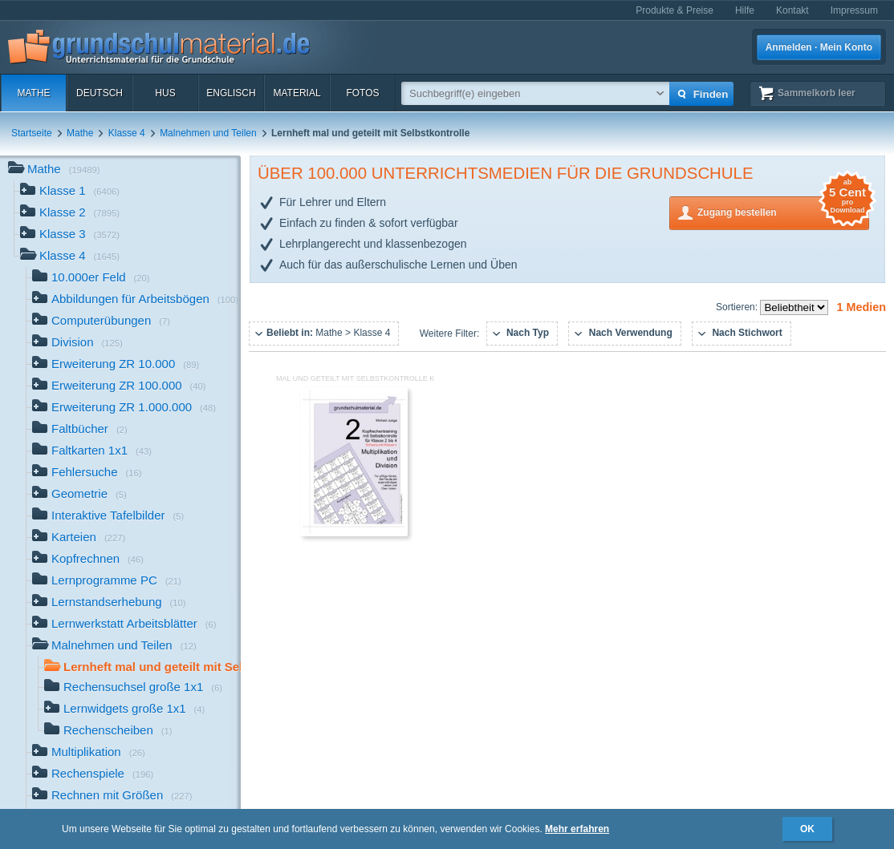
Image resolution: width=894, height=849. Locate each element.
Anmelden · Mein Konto (819, 47)
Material (296, 93)
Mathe (33, 93)
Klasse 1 (70, 192)
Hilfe (744, 10)
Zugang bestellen (783, 211)
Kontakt (792, 10)
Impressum (854, 10)
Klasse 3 (70, 235)
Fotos (362, 93)
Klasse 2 (70, 214)
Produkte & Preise (674, 10)
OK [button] (807, 829)
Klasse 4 (126, 133)
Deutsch (99, 93)
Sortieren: (738, 307)
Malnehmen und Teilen (208, 133)
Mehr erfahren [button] (577, 829)
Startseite (31, 133)
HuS (165, 93)
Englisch (230, 93)
